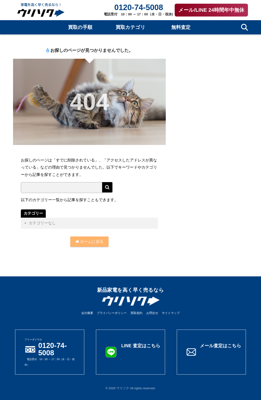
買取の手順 (80, 27)
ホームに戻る (89, 241)
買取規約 (136, 313)
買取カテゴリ (130, 27)
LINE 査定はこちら (140, 345)
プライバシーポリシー (112, 313)
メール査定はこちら (220, 345)
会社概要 (87, 313)
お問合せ (152, 313)
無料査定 (180, 27)
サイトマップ (171, 313)
